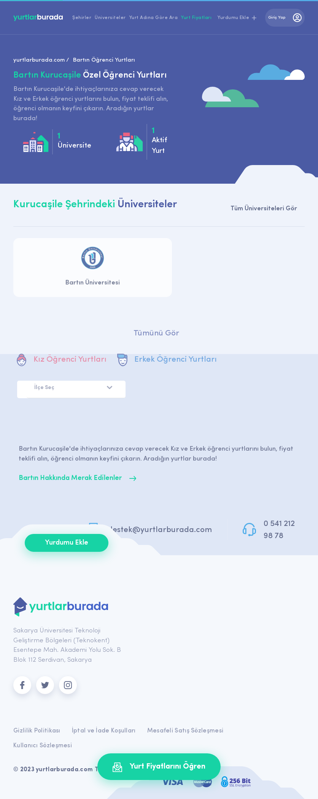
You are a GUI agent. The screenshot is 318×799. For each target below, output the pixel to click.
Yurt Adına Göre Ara (153, 18)
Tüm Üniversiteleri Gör (264, 208)
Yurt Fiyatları (196, 18)
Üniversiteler (110, 18)
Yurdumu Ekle (66, 542)
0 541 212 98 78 (279, 530)
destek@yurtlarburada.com (160, 530)
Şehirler (81, 18)
